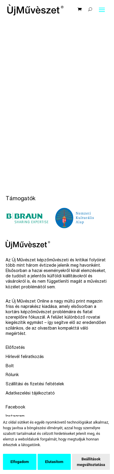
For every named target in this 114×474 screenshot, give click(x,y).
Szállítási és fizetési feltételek (35, 384)
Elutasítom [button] (54, 461)
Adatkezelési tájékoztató (30, 394)
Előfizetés (15, 348)
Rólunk (12, 375)
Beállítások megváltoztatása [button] (91, 462)
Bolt (10, 366)
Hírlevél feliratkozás (25, 357)
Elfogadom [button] (19, 461)
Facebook (15, 407)
